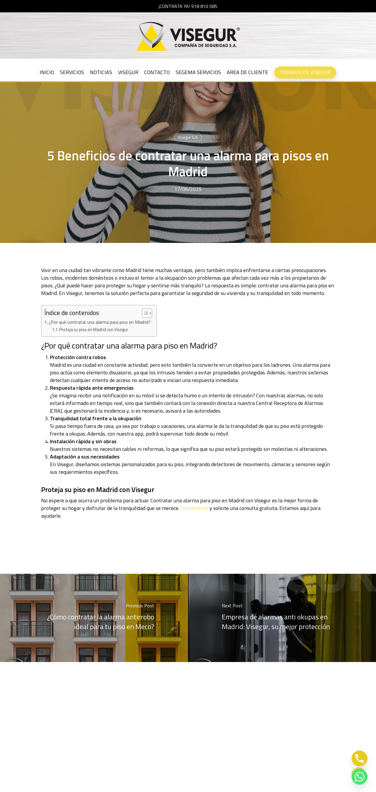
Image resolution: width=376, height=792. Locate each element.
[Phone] (359, 758)
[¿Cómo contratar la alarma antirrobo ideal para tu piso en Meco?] (94, 618)
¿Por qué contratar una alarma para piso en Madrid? (100, 322)
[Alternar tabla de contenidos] (144, 313)
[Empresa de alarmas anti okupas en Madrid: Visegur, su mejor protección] (282, 618)
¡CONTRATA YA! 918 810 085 (188, 6)
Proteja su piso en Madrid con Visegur (93, 329)
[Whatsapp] (359, 777)
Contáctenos (194, 508)
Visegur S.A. (188, 137)
